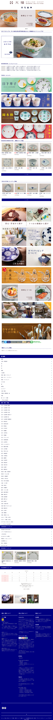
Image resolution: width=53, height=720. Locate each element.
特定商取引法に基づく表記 (31, 718)
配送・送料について (16, 718)
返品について (23, 718)
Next (51, 19)
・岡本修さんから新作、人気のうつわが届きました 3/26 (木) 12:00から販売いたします (23, 68)
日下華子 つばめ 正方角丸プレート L (7, 169)
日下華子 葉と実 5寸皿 (6, 193)
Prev (2, 19)
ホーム (2, 718)
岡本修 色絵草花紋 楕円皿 (20, 152)
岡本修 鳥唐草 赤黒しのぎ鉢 (45, 153)
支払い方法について (8, 718)
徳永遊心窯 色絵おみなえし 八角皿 (7, 561)
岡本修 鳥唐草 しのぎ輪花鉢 (32, 153)
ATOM (27, 719)
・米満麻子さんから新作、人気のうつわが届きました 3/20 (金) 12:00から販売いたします (23, 70)
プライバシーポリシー (41, 718)
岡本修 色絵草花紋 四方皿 (6, 152)
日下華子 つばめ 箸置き (32, 193)
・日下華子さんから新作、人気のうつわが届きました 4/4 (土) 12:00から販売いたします (23, 66)
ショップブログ (48, 718)
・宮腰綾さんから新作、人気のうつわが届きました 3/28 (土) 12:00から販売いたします (23, 67)
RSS (25, 719)
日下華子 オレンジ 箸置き (20, 193)
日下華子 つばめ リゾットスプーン (44, 194)
